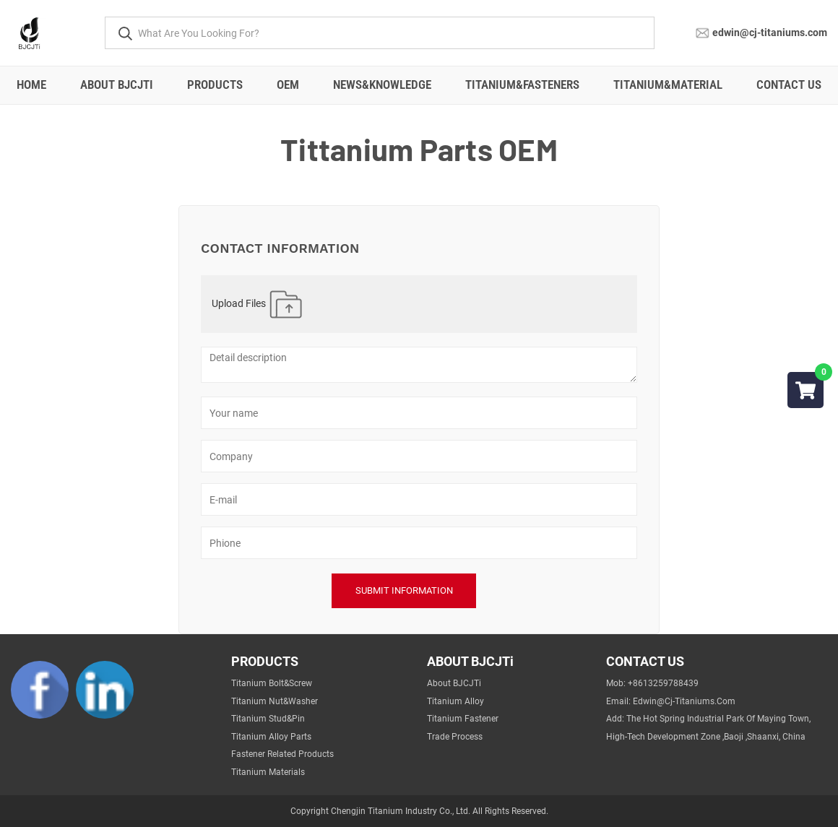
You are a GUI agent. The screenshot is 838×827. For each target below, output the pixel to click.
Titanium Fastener (462, 719)
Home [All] (31, 84)
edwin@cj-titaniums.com (769, 32)
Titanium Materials (268, 772)
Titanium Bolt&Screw (271, 683)
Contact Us (788, 84)
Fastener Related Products (282, 754)
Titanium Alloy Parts (271, 737)
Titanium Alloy (455, 701)
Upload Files (258, 304)
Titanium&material (667, 84)
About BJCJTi (116, 84)
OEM (288, 84)
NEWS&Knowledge (382, 84)
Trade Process (455, 737)
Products (215, 84)
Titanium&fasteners (522, 84)
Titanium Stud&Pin (268, 719)
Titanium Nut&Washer (274, 701)
